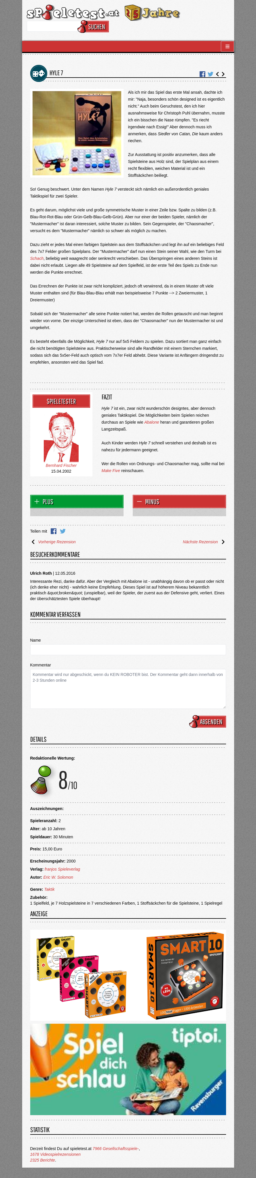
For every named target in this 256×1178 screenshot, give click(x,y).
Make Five (111, 470)
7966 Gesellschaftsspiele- (116, 1148)
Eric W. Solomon (58, 877)
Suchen (94, 26)
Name (35, 640)
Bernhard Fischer (61, 465)
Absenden (208, 721)
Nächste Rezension (204, 542)
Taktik (49, 889)
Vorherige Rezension (53, 542)
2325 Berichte (42, 1160)
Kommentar (40, 665)
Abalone (151, 422)
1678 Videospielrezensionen (55, 1154)
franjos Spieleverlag (62, 869)
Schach (37, 258)
